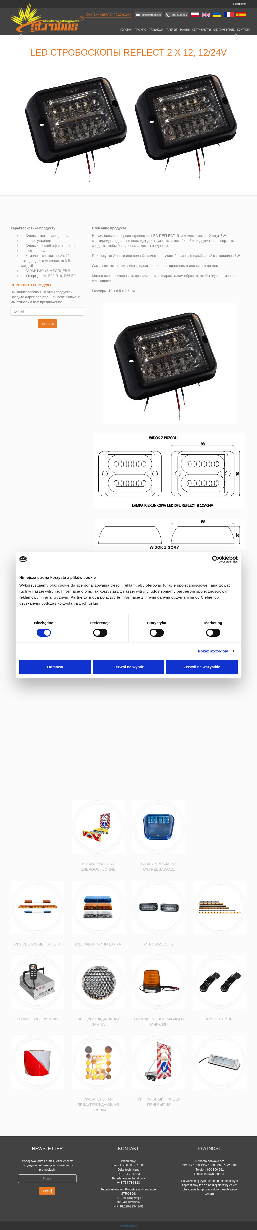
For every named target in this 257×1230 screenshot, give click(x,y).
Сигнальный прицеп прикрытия (159, 1102)
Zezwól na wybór (128, 667)
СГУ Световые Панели (37, 944)
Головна (126, 29)
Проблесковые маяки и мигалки (159, 1021)
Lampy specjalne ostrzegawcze (159, 866)
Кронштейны (219, 1019)
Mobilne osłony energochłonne (98, 866)
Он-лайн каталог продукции (108, 14)
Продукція (156, 29)
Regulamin (239, 3)
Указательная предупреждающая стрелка (98, 1104)
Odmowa (55, 667)
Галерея (171, 29)
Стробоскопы (159, 944)
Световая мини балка (98, 944)
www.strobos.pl (128, 1225)
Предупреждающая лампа (98, 1021)
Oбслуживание (224, 29)
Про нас (140, 29)
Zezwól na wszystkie (202, 667)
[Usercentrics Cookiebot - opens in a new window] (216, 559)
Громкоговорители (37, 1019)
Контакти (243, 29)
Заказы (184, 29)
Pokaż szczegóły (213, 651)
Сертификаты (201, 29)
